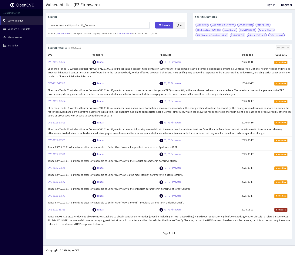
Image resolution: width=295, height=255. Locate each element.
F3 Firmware (175, 62)
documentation (124, 33)
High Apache (263, 24)
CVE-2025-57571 (56, 167)
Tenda (100, 62)
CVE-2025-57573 (56, 195)
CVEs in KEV (202, 24)
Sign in (271, 5)
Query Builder (62, 33)
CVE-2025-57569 (56, 140)
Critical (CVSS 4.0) (257, 35)
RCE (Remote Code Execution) (212, 35)
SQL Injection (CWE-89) (208, 30)
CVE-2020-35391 (56, 209)
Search (164, 25)
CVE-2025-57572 (56, 181)
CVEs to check (276, 35)
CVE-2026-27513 (56, 83)
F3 (165, 62)
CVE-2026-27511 (56, 122)
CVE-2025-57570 (56, 154)
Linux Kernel (230, 30)
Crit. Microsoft (246, 24)
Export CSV (283, 47)
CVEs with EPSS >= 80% (223, 24)
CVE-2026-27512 (56, 62)
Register (286, 5)
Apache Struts (266, 30)
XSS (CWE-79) (237, 35)
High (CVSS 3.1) (247, 30)
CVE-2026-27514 (56, 101)
